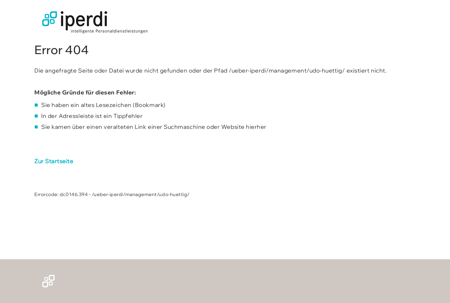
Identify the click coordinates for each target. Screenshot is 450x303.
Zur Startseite (53, 161)
